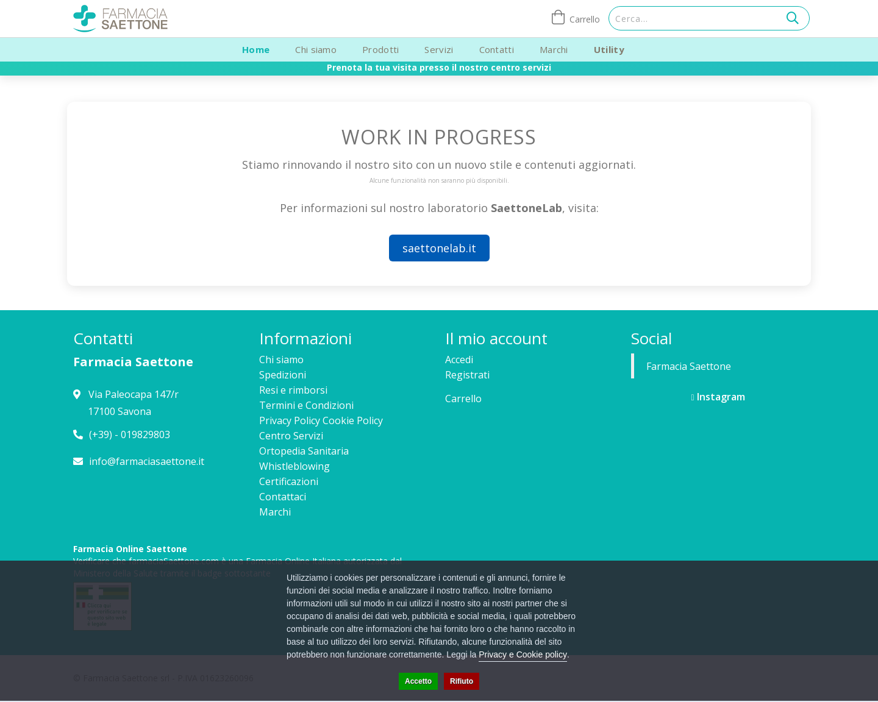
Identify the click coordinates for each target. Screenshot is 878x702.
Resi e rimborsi (293, 390)
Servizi (438, 49)
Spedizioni (282, 374)
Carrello (463, 398)
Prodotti (380, 49)
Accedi (459, 359)
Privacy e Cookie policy (523, 654)
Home (255, 49)
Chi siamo (316, 49)
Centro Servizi (291, 435)
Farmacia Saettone (688, 366)
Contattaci (282, 496)
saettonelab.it (439, 248)
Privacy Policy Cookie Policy (321, 420)
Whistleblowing (294, 466)
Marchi (554, 49)
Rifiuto (461, 681)
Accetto (418, 681)
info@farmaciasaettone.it (146, 461)
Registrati (467, 374)
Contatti (496, 49)
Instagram (717, 396)
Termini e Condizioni (306, 405)
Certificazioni (288, 481)
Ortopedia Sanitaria (304, 451)
